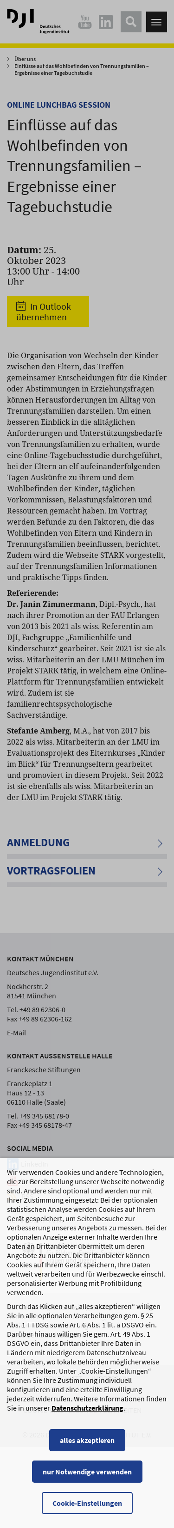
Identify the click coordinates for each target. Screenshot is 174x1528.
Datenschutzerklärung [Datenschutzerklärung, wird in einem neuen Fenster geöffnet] (87, 1417)
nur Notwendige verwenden (87, 1480)
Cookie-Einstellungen (87, 1512)
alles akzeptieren (87, 1449)
